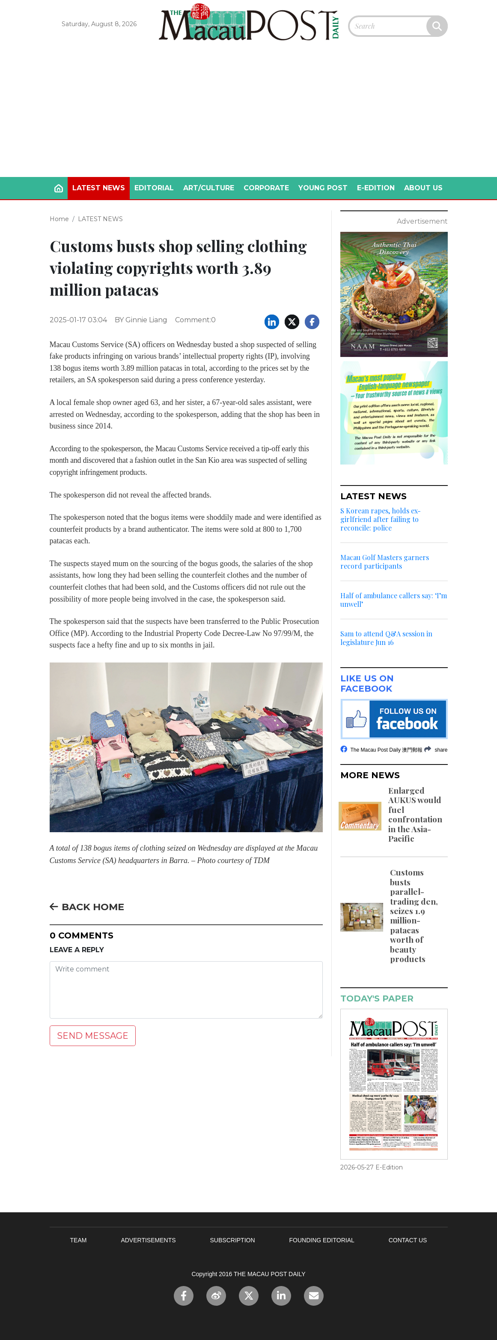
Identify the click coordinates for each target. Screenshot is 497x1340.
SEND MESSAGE (92, 1036)
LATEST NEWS (98, 188)
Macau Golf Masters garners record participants (384, 561)
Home (59, 219)
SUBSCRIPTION (232, 1240)
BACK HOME (87, 907)
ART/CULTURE (208, 188)
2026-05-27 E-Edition (371, 1167)
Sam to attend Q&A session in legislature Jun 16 (386, 638)
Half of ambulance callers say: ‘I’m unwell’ (393, 600)
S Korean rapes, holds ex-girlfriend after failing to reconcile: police (380, 519)
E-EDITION (376, 188)
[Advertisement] (249, 113)
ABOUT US (423, 188)
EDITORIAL (154, 188)
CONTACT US (408, 1240)
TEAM (78, 1240)
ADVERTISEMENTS (148, 1240)
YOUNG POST (323, 188)
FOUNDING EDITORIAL (321, 1240)
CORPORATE (266, 188)
